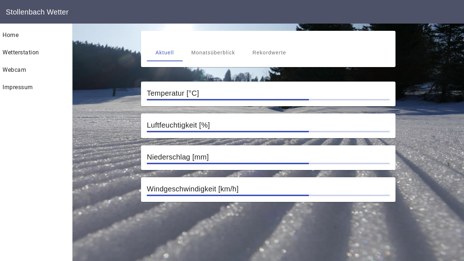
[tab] (165, 52)
